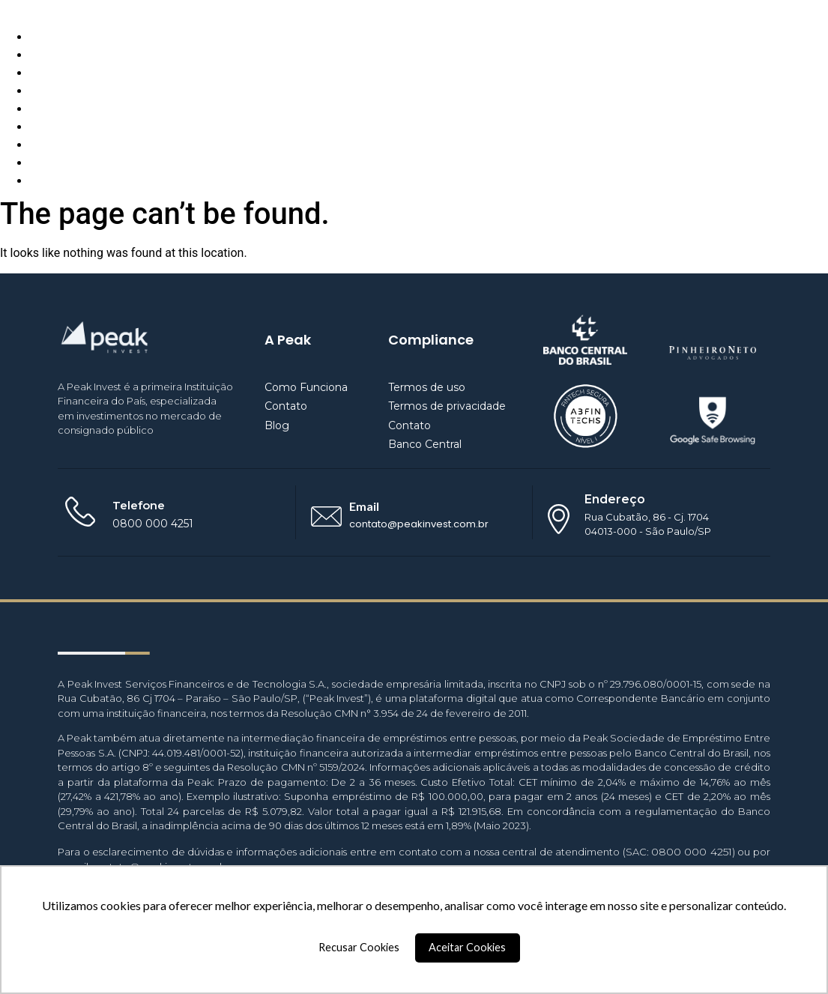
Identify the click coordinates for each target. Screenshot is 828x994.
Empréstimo (62, 163)
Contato (51, 91)
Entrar (45, 181)
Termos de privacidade (447, 406)
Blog (42, 73)
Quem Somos (66, 55)
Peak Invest (30, 8)
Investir (49, 145)
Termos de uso (426, 387)
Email (364, 506)
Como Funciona (72, 37)
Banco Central (425, 444)
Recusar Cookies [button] (358, 947)
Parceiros (55, 109)
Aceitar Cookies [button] (467, 947)
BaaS (44, 127)
